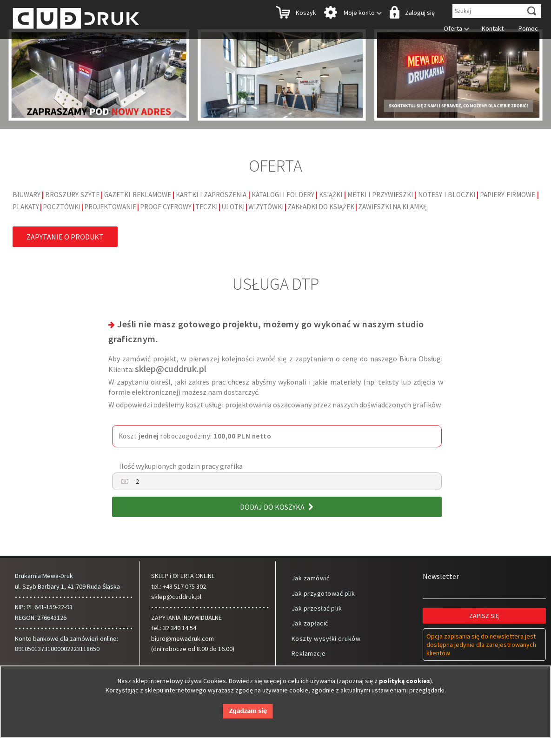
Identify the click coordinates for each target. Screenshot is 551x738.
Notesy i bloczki (446, 194)
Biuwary (26, 194)
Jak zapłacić (310, 623)
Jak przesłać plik (317, 608)
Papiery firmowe (507, 194)
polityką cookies (404, 681)
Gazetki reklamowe (137, 194)
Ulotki (233, 206)
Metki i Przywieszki (380, 194)
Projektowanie (110, 206)
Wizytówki (266, 206)
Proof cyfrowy (166, 206)
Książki (330, 194)
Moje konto (352, 13)
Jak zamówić (311, 578)
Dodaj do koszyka (276, 507)
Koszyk (295, 13)
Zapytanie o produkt (65, 236)
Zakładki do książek (320, 206)
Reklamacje (309, 653)
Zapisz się (484, 616)
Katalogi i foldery (283, 194)
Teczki (206, 206)
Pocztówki (61, 206)
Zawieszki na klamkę (392, 206)
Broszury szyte (72, 194)
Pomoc (526, 28)
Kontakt (490, 28)
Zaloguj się (411, 13)
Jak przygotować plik (323, 593)
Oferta (454, 28)
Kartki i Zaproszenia (211, 194)
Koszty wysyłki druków (326, 638)
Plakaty (26, 206)
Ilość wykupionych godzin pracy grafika (181, 466)
